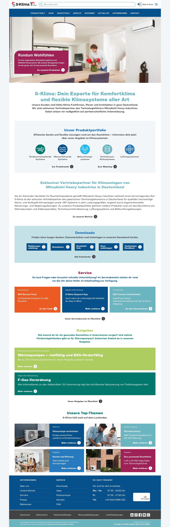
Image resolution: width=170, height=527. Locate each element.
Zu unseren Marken (83, 216)
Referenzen (25, 504)
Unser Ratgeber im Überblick (83, 401)
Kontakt (135, 13)
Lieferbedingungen (114, 515)
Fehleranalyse (63, 495)
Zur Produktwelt (60, 166)
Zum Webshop (105, 166)
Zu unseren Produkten (48, 70)
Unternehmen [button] (119, 13)
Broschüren (58, 247)
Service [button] (77, 13)
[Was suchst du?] (87, 4)
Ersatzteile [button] (63, 13)
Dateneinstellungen (62, 515)
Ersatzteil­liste (81, 247)
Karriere (24, 495)
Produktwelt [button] (38, 13)
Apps (59, 490)
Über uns (24, 486)
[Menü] (148, 494)
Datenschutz (42, 515)
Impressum (25, 515)
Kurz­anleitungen (106, 247)
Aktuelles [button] (103, 13)
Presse (23, 499)
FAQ (58, 504)
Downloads (62, 486)
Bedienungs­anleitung (34, 247)
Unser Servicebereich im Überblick (83, 318)
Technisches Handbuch (131, 247)
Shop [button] (51, 13)
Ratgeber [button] (90, 13)
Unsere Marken (27, 490)
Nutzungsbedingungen (88, 515)
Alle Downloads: (82, 257)
